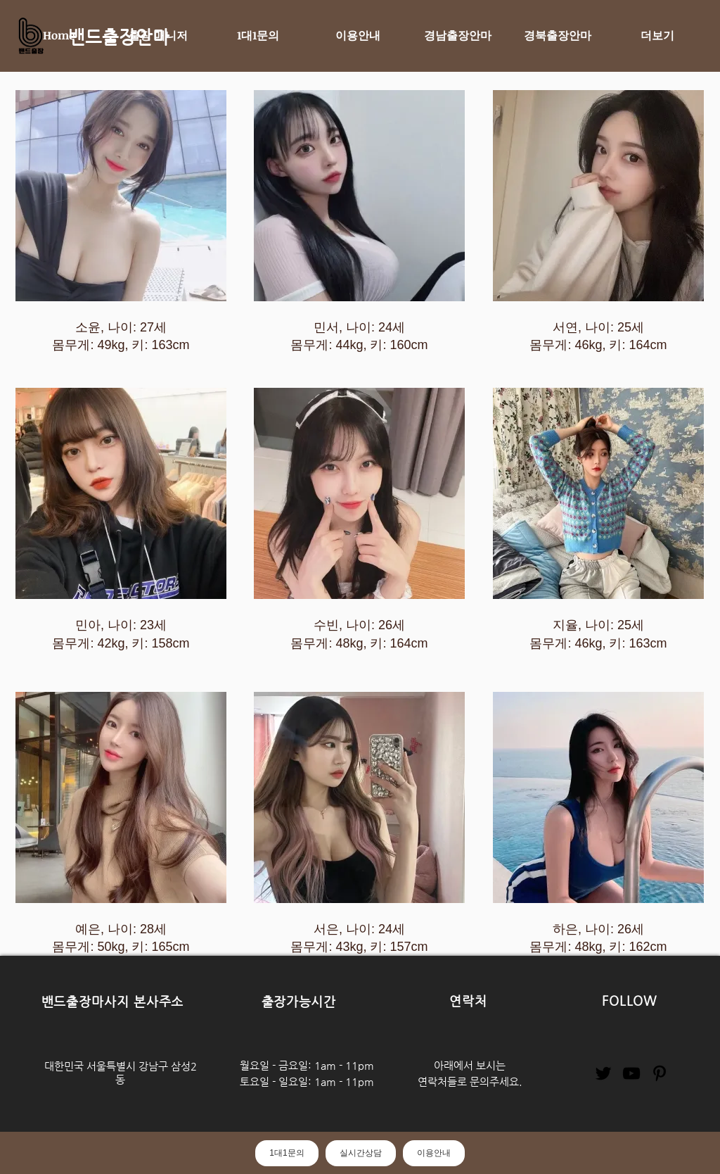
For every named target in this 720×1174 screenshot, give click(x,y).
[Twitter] (603, 1073)
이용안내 (434, 1153)
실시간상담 (361, 1153)
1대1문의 (286, 1153)
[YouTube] (631, 1073)
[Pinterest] (659, 1073)
